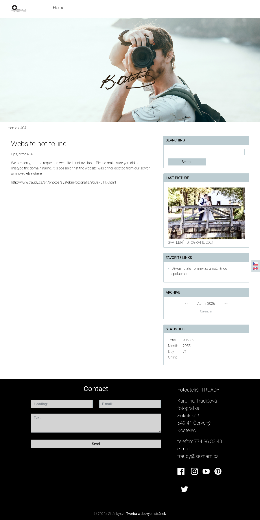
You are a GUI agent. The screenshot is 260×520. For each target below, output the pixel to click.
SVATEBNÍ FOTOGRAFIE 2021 (191, 242)
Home (58, 7)
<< (186, 303)
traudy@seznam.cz (198, 456)
